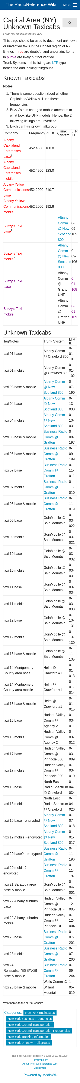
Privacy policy (40, 1060)
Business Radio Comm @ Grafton (55, 437)
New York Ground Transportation (30, 1024)
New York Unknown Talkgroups (29, 1042)
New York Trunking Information (28, 1036)
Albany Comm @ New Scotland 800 (64, 228)
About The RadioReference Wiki (40, 1063)
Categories (12, 1012)
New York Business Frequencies (30, 1018)
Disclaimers (40, 1067)
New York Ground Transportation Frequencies (39, 1030)
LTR (55, 63)
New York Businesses (40, 1012)
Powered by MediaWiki (40, 1075)
